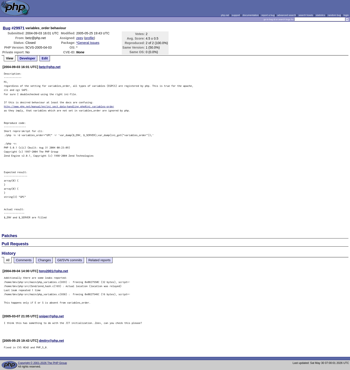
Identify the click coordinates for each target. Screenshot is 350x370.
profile (89, 38)
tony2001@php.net (53, 271)
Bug (7, 28)
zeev (79, 38)
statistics (320, 15)
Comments (24, 260)
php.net (225, 15)
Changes (44, 260)
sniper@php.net (51, 316)
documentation (251, 15)
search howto (305, 15)
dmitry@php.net (51, 340)
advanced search (286, 15)
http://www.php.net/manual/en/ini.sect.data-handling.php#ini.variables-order (59, 106)
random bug (334, 15)
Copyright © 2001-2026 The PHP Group (42, 363)
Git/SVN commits (69, 260)
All (7, 260)
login (346, 15)
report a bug (268, 15)
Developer (27, 58)
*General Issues (87, 43)
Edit (45, 58)
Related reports (99, 260)
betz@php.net (50, 67)
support (236, 15)
